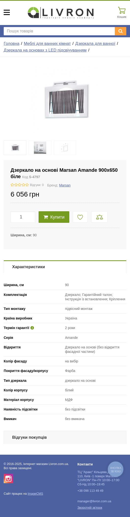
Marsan (65, 185)
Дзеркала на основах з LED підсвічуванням (45, 50)
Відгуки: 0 (37, 185)
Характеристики (28, 267)
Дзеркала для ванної (95, 43)
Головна (11, 43)
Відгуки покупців (29, 437)
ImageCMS (35, 493)
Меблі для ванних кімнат (47, 43)
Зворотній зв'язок (89, 507)
